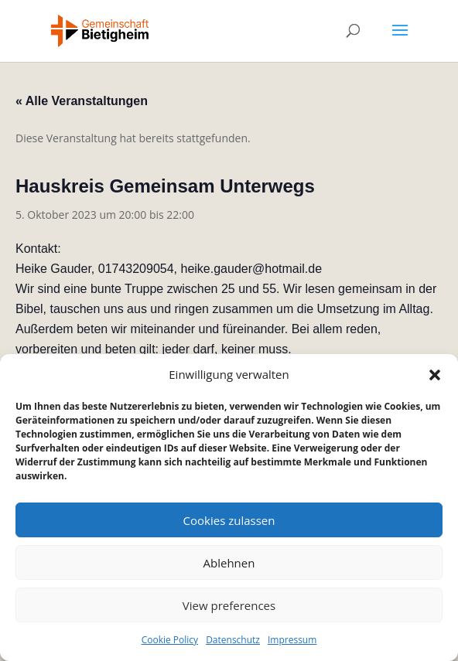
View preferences (229, 605)
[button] (435, 375)
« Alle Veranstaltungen (81, 100)
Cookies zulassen (229, 520)
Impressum (292, 639)
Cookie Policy (170, 639)
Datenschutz (233, 639)
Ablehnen (229, 563)
